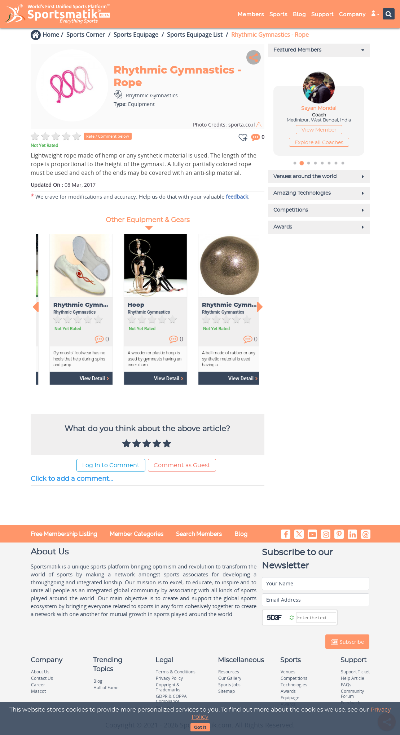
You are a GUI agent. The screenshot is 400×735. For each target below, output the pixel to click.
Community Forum (352, 693)
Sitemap (226, 691)
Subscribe (347, 642)
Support (322, 14)
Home (51, 35)
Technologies (294, 685)
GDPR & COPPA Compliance (171, 698)
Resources (228, 672)
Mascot (38, 691)
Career (38, 685)
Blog (299, 14)
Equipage (290, 698)
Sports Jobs (229, 685)
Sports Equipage (136, 35)
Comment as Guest (182, 465)
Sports (278, 14)
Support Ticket (355, 672)
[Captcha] (316, 617)
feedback (237, 196)
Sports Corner (85, 35)
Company (352, 14)
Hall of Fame (106, 688)
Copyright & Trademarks (168, 687)
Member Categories (136, 534)
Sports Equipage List (195, 35)
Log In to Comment (111, 465)
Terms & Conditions (175, 672)
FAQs (346, 685)
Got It (200, 727)
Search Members (199, 534)
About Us (40, 672)
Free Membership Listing (64, 534)
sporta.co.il (224, 124)
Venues (288, 672)
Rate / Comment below (107, 136)
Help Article (352, 678)
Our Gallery (229, 678)
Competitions (294, 678)
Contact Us (42, 678)
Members (251, 14)
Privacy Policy (169, 678)
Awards (288, 691)
